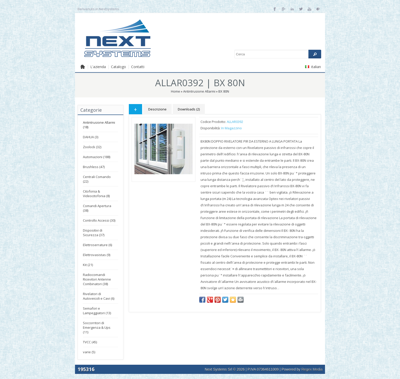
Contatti (137, 66)
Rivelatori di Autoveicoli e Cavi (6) (98, 296)
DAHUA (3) (90, 137)
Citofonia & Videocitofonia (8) (96, 193)
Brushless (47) (94, 167)
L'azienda (98, 66)
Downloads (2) (189, 109)
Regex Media (312, 369)
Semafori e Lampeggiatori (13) (97, 310)
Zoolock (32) (92, 147)
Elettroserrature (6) (97, 245)
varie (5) (89, 352)
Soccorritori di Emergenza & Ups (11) (96, 327)
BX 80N (223, 91)
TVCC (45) (90, 342)
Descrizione (157, 109)
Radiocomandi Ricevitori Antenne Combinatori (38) (97, 279)
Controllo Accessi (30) (99, 220)
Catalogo (118, 66)
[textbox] (277, 54)
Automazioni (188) (96, 157)
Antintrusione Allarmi (199, 91)
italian (313, 66)
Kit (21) (88, 264)
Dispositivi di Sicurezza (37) (93, 232)
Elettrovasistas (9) (96, 254)
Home (175, 91)
